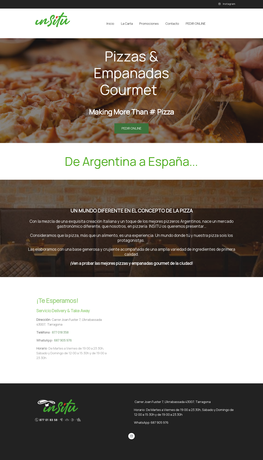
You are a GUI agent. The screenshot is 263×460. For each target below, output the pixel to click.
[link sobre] (77, 410)
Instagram (228, 4)
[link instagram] (131, 435)
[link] (50, 23)
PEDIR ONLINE (131, 128)
